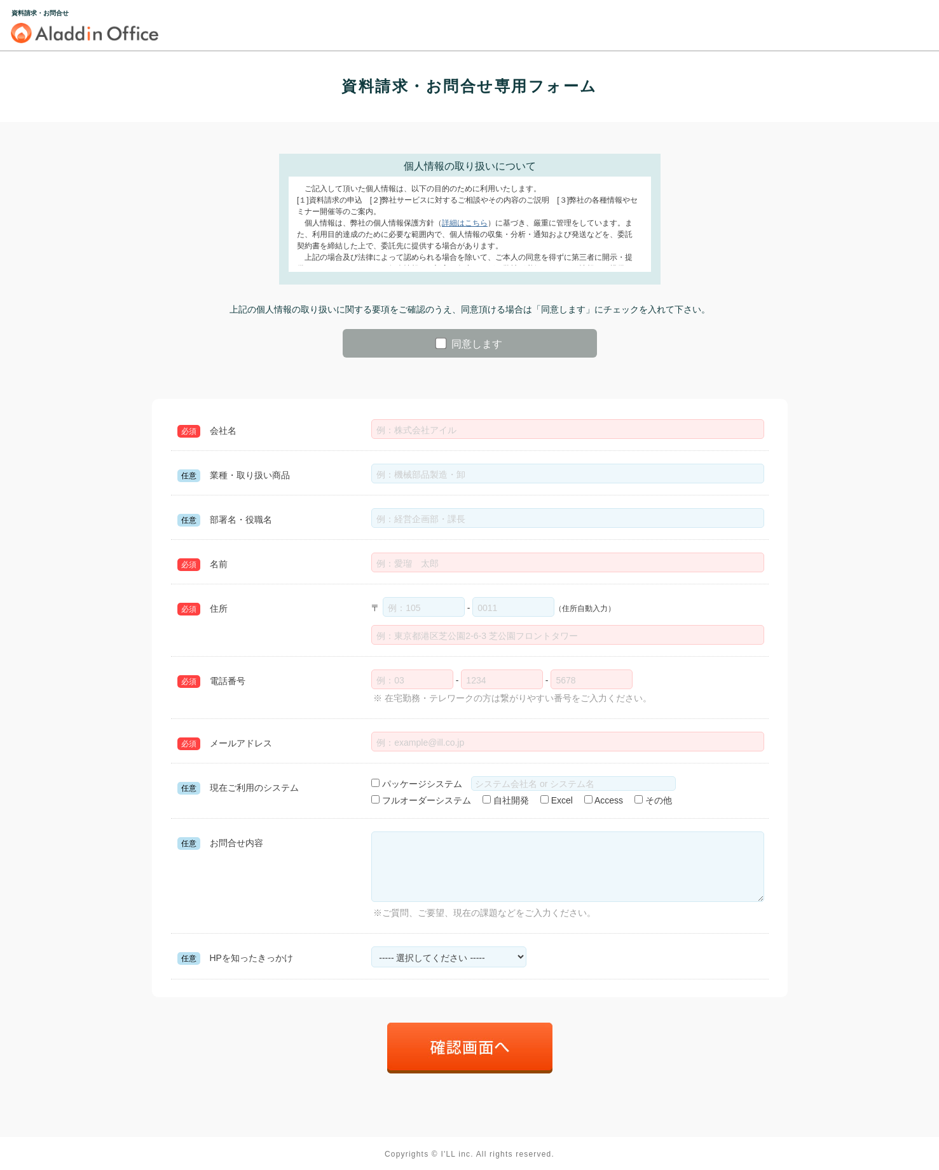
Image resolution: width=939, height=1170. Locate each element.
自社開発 (506, 800)
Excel (556, 800)
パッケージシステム (421, 784)
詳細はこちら (465, 223)
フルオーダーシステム (421, 800)
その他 (653, 800)
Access (603, 800)
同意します (468, 343)
